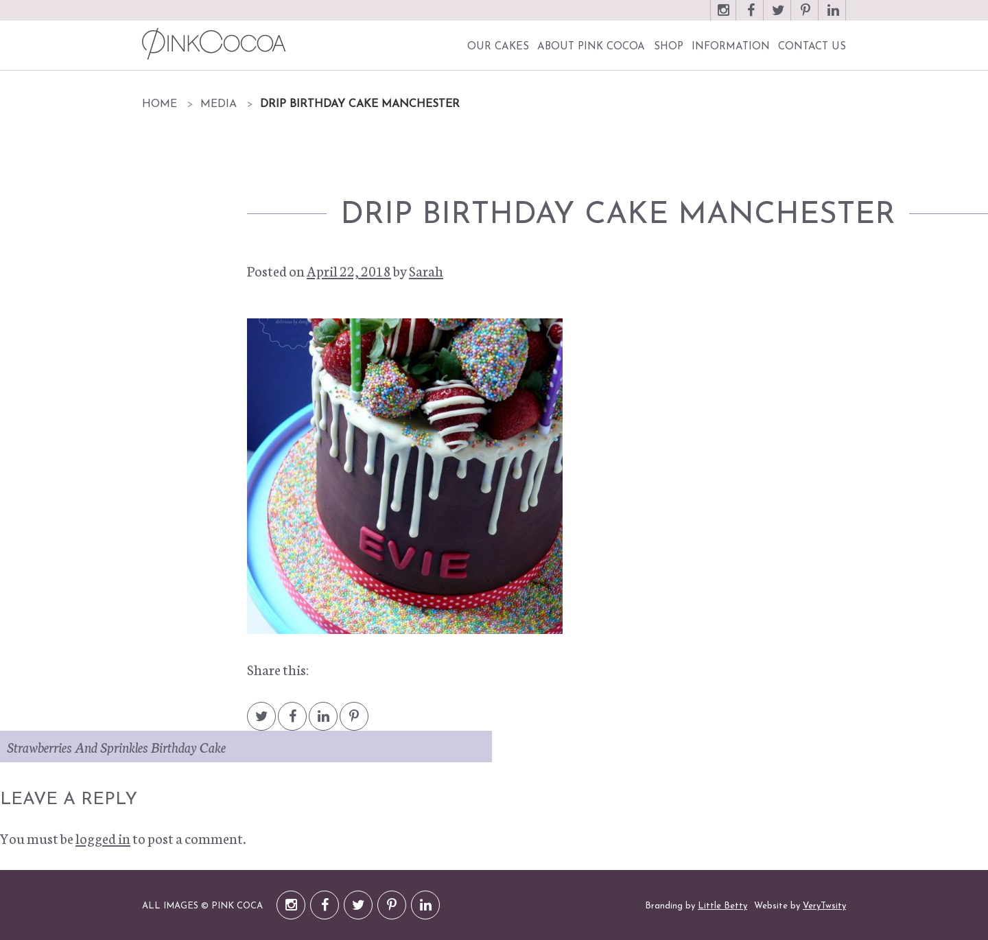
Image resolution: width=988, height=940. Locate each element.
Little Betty (722, 906)
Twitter (778, 16)
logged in (102, 837)
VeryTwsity (824, 906)
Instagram (723, 16)
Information (731, 47)
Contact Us (812, 47)
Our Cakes (498, 47)
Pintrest (354, 722)
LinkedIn (833, 16)
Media (218, 104)
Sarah (426, 270)
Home (159, 104)
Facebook (750, 16)
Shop (668, 47)
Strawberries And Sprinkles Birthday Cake (116, 746)
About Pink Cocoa (591, 47)
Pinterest (805, 16)
